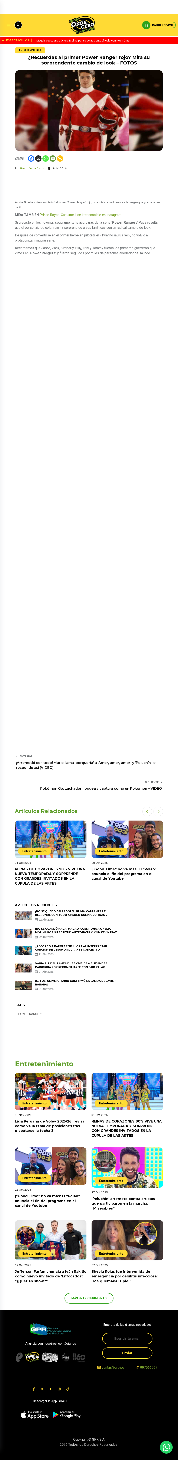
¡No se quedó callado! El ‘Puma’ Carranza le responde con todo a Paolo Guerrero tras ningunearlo (70, 915)
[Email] (53, 158)
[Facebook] (31, 158)
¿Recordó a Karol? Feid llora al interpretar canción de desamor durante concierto (71, 948)
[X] (38, 158)
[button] (147, 811)
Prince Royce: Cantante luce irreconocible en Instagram (80, 215)
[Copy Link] (60, 158)
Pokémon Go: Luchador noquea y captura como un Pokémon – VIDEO (101, 788)
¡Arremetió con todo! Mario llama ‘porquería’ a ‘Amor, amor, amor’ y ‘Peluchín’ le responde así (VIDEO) (86, 765)
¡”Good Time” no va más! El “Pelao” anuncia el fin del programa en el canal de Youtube (124, 874)
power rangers (30, 1014)
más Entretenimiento (89, 1298)
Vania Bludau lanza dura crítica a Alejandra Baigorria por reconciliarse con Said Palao (71, 965)
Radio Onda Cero (31, 168)
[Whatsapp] (45, 158)
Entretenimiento (30, 50)
